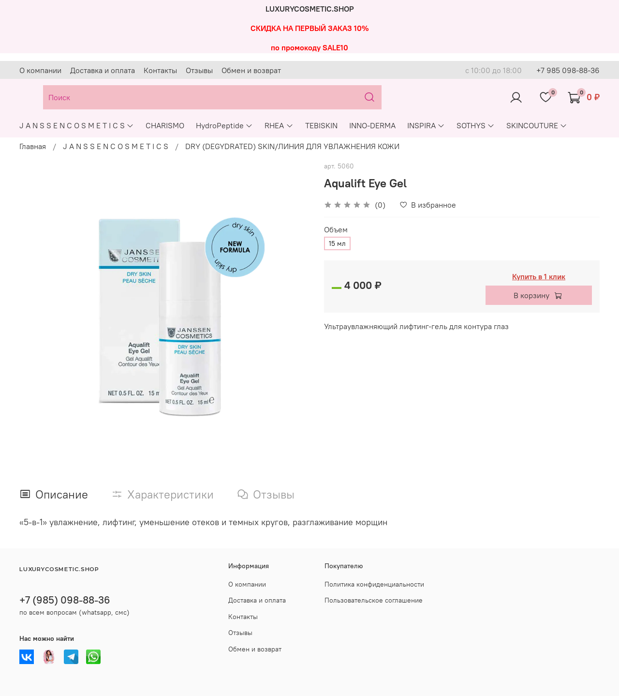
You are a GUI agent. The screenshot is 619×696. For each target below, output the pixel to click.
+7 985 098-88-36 (568, 70)
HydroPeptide (224, 125)
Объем (336, 229)
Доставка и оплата (102, 70)
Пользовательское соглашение (373, 600)
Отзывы (199, 70)
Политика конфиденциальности (374, 584)
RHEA (279, 125)
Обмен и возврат (251, 70)
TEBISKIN (321, 125)
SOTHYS (476, 125)
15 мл (337, 243)
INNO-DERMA (372, 125)
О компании (40, 70)
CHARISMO (165, 125)
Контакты (160, 70)
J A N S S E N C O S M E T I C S (76, 125)
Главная (32, 146)
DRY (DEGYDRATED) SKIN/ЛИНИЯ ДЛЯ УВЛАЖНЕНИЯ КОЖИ (292, 146)
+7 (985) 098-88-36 (64, 599)
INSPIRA (426, 125)
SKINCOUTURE (536, 125)
